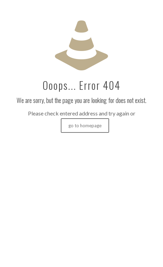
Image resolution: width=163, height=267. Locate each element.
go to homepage (85, 125)
